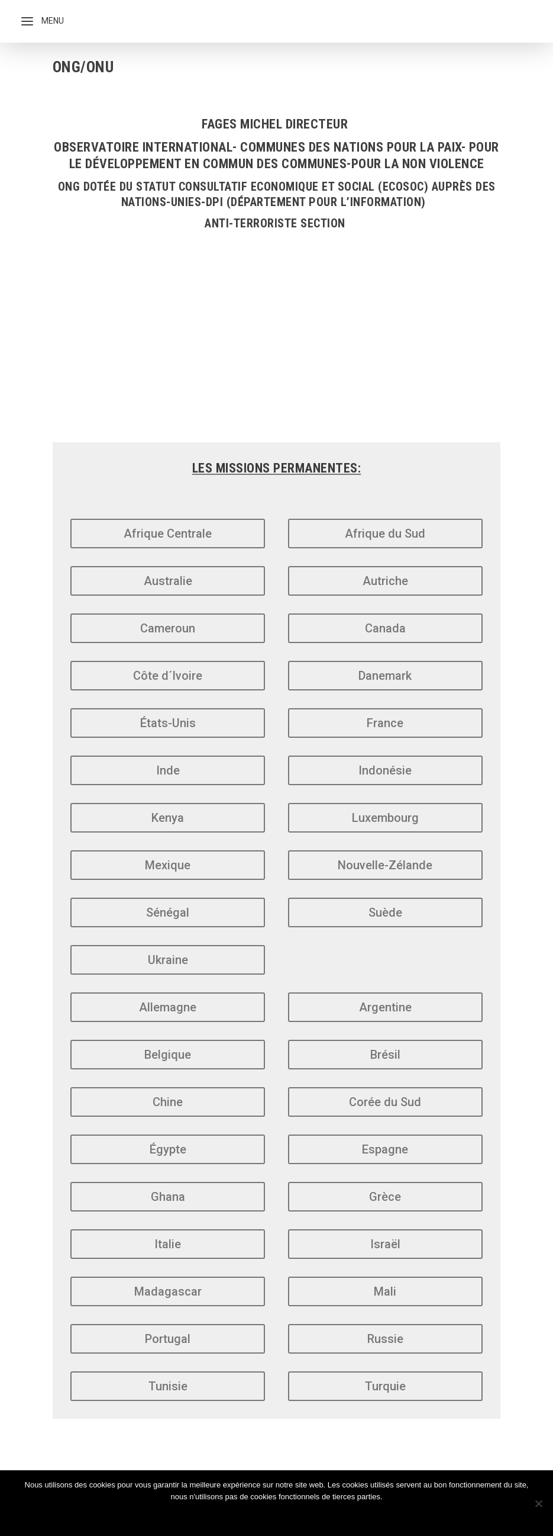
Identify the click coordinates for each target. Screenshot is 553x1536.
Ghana (168, 1197)
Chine (168, 1102)
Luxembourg (385, 818)
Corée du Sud (385, 1102)
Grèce (385, 1197)
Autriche (385, 581)
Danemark (385, 676)
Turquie (385, 1386)
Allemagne (167, 1007)
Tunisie (167, 1386)
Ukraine (168, 960)
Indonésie (385, 770)
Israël (385, 1244)
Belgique (167, 1054)
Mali (385, 1291)
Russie (385, 1339)
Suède (385, 912)
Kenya (167, 818)
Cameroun (167, 628)
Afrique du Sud (385, 533)
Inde (168, 770)
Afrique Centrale (168, 533)
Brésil (385, 1054)
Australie (168, 581)
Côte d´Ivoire (167, 676)
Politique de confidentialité (295, 1516)
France (385, 723)
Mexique (167, 865)
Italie (167, 1244)
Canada (385, 628)
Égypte (168, 1149)
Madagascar (168, 1291)
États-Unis (168, 723)
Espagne (385, 1149)
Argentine (385, 1007)
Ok (207, 1516)
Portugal (167, 1339)
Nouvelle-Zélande (385, 865)
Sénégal (167, 912)
